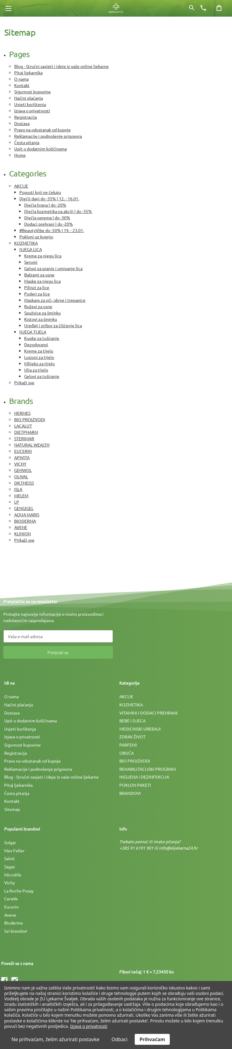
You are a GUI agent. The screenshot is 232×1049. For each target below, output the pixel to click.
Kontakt (22, 85)
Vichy (9, 882)
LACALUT (23, 425)
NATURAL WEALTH (32, 444)
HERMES (22, 413)
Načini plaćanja (28, 98)
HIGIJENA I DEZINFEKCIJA (144, 776)
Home (20, 155)
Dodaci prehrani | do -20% (48, 224)
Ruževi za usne (38, 306)
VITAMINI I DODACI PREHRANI (148, 712)
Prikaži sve (24, 382)
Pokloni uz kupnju (36, 236)
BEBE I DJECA (132, 720)
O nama (21, 79)
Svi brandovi (15, 931)
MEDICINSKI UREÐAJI (140, 728)
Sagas (9, 866)
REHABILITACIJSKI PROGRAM (147, 769)
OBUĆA (126, 753)
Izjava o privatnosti (32, 110)
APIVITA (22, 457)
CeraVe (11, 898)
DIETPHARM (26, 432)
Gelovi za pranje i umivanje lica (53, 268)
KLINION (22, 533)
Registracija (25, 117)
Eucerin (11, 906)
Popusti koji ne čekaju (40, 192)
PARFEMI (128, 744)
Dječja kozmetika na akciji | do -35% (58, 211)
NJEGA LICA (30, 249)
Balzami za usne (39, 274)
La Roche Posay (19, 890)
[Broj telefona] (203, 8)
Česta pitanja (26, 142)
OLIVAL (21, 476)
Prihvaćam (152, 1039)
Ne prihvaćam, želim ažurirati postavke (55, 1039)
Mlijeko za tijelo (39, 363)
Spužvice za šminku (42, 312)
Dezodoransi (36, 344)
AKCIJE (21, 186)
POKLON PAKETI (135, 785)
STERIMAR (24, 438)
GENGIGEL (24, 508)
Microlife (12, 874)
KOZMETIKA (26, 243)
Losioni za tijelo (39, 357)
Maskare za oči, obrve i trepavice (54, 300)
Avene (10, 915)
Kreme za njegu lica (42, 255)
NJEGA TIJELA (32, 331)
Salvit (9, 858)
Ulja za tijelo (36, 370)
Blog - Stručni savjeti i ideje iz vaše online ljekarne (61, 66)
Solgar (10, 842)
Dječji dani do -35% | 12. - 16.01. (49, 198)
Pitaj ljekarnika (28, 72)
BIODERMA (25, 521)
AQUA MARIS (26, 514)
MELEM (21, 495)
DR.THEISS (24, 483)
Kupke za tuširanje (41, 338)
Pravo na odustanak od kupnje (42, 129)
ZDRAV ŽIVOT (132, 736)
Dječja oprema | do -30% (47, 217)
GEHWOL (23, 470)
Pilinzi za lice (36, 287)
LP (16, 502)
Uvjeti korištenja (30, 104)
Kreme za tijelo (38, 350)
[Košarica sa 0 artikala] (219, 8)
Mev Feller (14, 850)
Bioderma (13, 922)
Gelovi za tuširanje (41, 376)
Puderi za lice (37, 293)
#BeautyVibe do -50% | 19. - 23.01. (51, 230)
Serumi (30, 262)
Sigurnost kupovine (32, 91)
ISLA (18, 489)
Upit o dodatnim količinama (40, 148)
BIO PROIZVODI (29, 419)
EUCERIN (23, 451)
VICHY (20, 463)
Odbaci (119, 1039)
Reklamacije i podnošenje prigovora (48, 136)
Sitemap (12, 809)
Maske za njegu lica (42, 281)
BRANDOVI (130, 793)
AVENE (20, 527)
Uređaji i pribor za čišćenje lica (53, 325)
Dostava (22, 123)
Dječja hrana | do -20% (45, 205)
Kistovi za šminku (40, 319)
